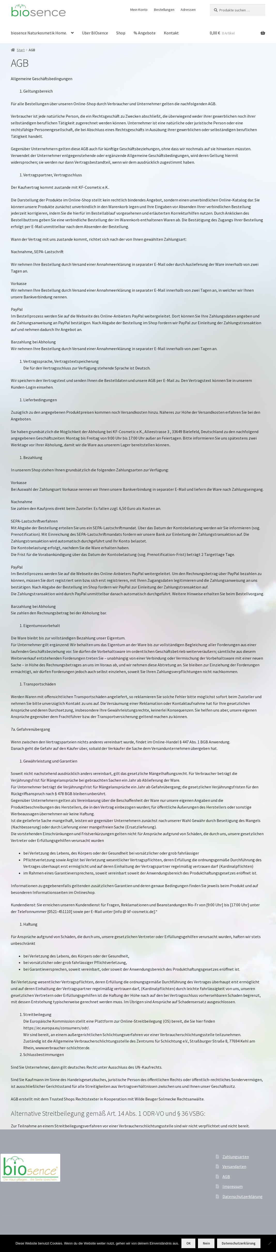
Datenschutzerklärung (243, 1196)
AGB (226, 1176)
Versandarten (234, 1166)
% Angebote (145, 32)
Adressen (188, 9)
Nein (206, 1243)
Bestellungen (164, 9)
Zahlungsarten (236, 1156)
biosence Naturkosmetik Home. (39, 32)
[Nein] (269, 1243)
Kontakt (171, 32)
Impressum (233, 1186)
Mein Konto (139, 9)
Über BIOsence (95, 32)
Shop (120, 32)
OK (188, 1243)
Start (21, 50)
